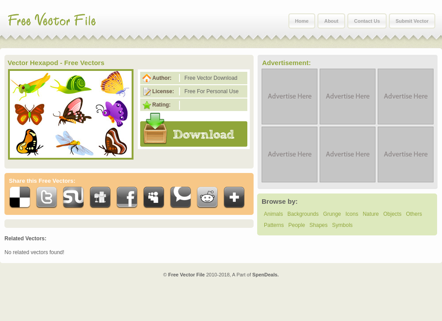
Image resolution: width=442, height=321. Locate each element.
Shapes (318, 225)
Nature (371, 214)
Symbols (342, 225)
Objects (392, 214)
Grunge (332, 214)
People (296, 225)
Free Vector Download (211, 78)
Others (414, 214)
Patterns (274, 225)
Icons (352, 214)
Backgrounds (303, 214)
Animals (273, 214)
